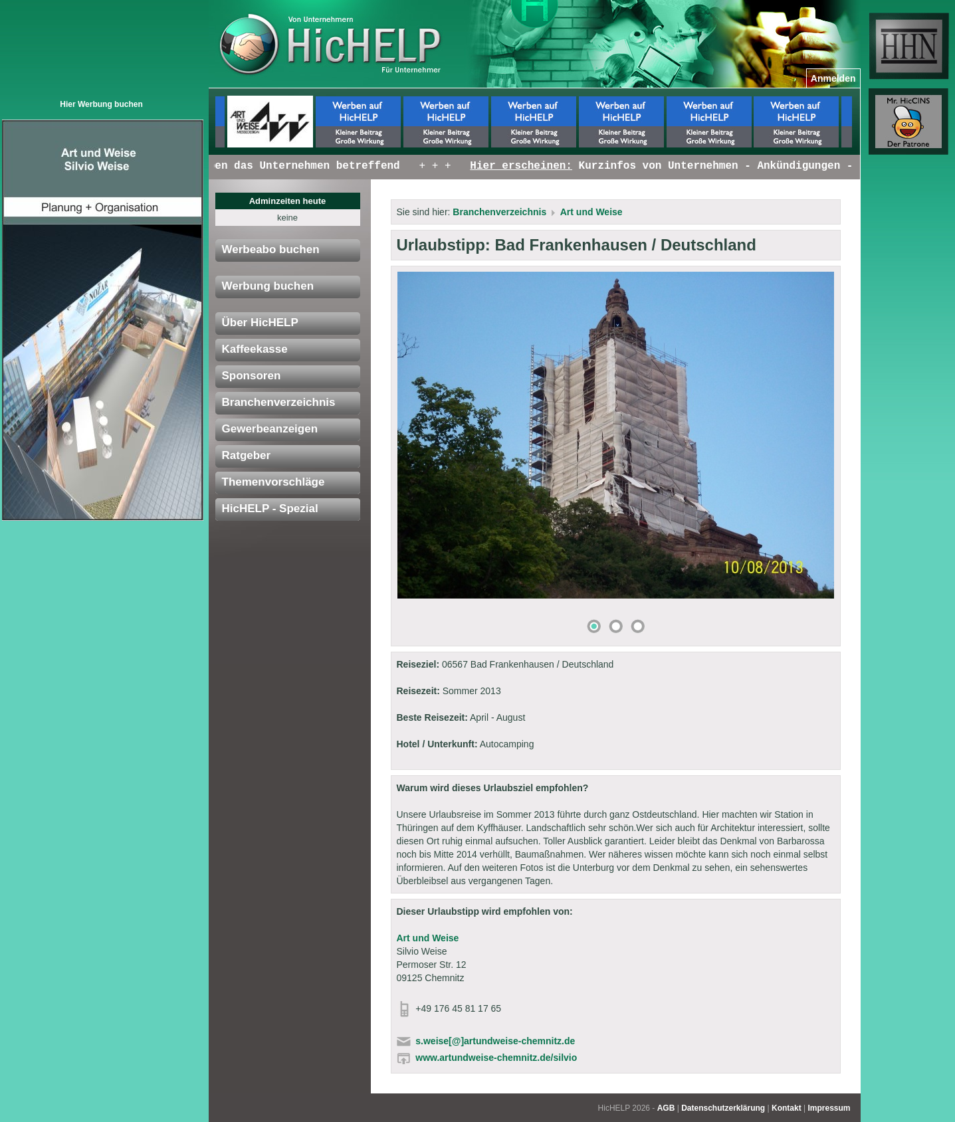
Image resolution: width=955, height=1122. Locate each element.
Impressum (828, 1108)
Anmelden (833, 78)
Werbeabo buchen (271, 249)
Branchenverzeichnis (279, 402)
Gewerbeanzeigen (270, 428)
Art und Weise (591, 212)
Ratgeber (246, 455)
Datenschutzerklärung (723, 1108)
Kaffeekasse (255, 349)
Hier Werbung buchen (101, 104)
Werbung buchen (268, 286)
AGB (666, 1108)
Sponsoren (251, 375)
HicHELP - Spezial (270, 508)
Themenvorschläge (273, 482)
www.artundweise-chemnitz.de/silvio (496, 1057)
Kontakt (786, 1108)
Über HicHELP (260, 322)
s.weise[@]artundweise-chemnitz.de (495, 1041)
